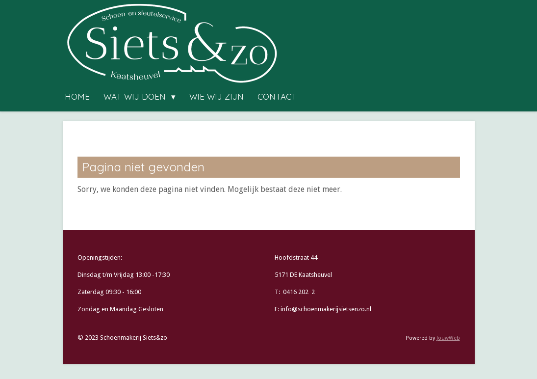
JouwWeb (448, 338)
